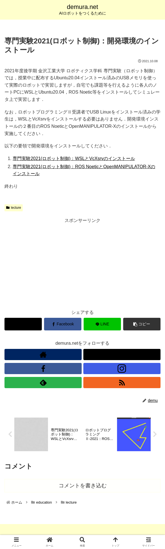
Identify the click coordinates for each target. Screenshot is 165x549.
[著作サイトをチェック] (43, 354)
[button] (142, 324)
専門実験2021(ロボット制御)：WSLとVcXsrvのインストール (74, 158)
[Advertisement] (82, 263)
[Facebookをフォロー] (43, 368)
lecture (13, 208)
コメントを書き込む (83, 485)
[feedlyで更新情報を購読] (43, 382)
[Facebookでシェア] (62, 324)
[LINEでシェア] (102, 324)
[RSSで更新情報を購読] (122, 382)
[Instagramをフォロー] (122, 368)
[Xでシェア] (23, 324)
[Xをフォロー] (122, 354)
